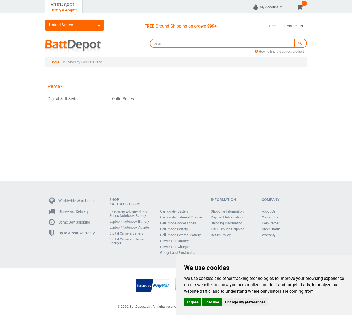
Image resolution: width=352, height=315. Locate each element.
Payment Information (227, 217)
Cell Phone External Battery (180, 235)
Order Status (271, 229)
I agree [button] (193, 302)
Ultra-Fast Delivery (69, 211)
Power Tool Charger (175, 247)
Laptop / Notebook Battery (129, 222)
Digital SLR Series (64, 98)
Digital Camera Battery (126, 233)
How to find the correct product (279, 51)
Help (272, 26)
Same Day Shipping (69, 222)
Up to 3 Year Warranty (72, 233)
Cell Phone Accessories (178, 223)
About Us (268, 211)
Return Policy (221, 235)
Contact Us (293, 26)
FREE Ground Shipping (227, 229)
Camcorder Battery (174, 211)
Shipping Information (226, 223)
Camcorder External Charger (181, 217)
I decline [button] (212, 302)
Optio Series (123, 98)
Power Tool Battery (174, 241)
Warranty (268, 235)
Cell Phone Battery (174, 229)
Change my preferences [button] (245, 302)
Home (54, 62)
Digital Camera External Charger (126, 241)
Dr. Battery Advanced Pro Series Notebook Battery (128, 214)
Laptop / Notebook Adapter (129, 227)
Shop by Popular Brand (85, 62)
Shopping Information (227, 211)
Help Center (270, 223)
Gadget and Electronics (177, 253)
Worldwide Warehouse (72, 200)
